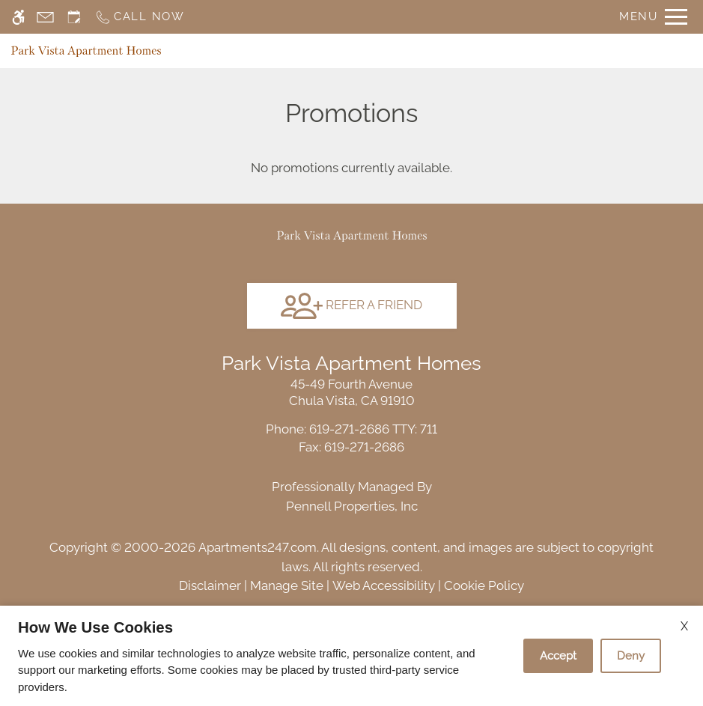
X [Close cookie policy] (684, 626)
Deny (631, 656)
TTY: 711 (351, 429)
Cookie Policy (484, 585)
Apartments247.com (257, 547)
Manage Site (286, 585)
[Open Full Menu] (653, 17)
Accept (558, 656)
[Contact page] (45, 17)
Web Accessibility (383, 585)
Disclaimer (210, 585)
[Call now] (139, 17)
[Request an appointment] (74, 17)
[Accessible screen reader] (18, 17)
